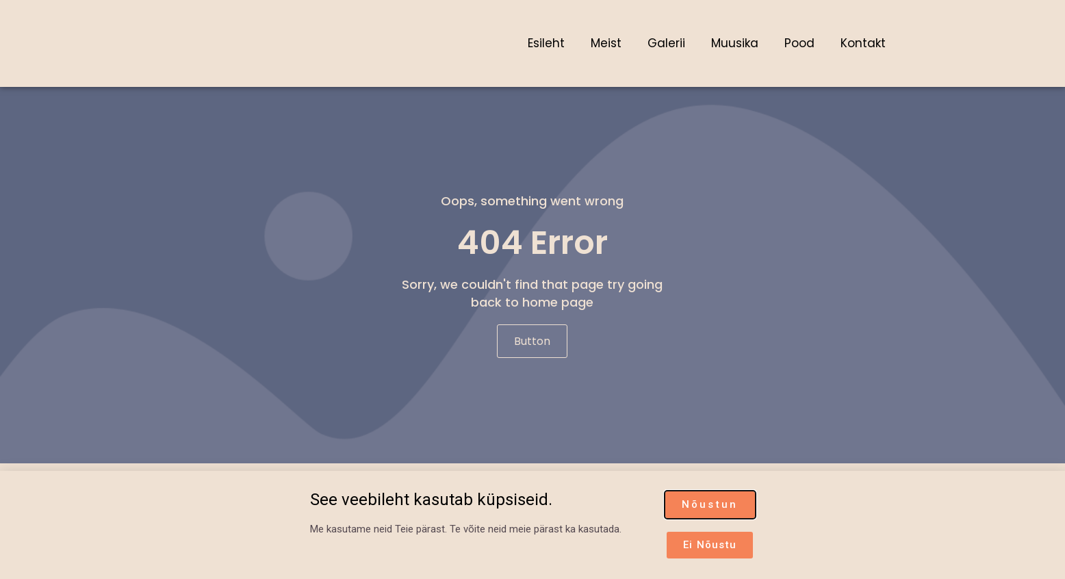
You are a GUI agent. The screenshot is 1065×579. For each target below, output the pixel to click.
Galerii (666, 43)
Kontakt (863, 43)
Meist (606, 43)
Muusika (734, 43)
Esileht (546, 43)
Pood (799, 43)
